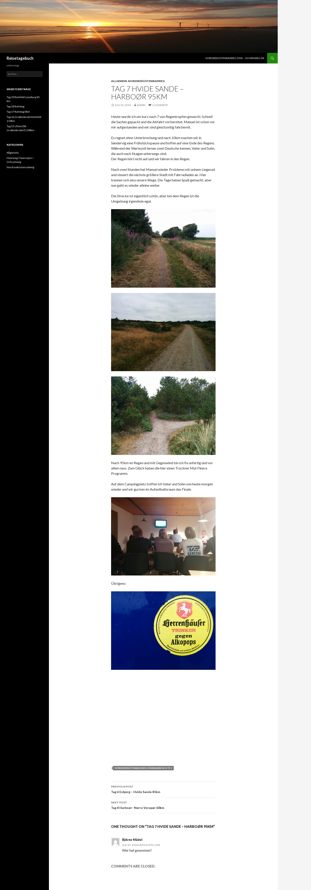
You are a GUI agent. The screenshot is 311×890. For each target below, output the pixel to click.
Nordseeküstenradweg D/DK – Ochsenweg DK (234, 58)
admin (141, 105)
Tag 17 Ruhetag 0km (18, 111)
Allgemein (119, 81)
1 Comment (160, 105)
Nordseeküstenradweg (146, 81)
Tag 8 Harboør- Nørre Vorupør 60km (163, 805)
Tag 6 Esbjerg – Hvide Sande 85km (163, 789)
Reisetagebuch (20, 58)
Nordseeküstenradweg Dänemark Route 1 (143, 768)
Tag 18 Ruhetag (15, 106)
